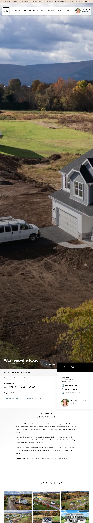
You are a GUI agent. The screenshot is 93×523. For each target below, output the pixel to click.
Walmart (18, 453)
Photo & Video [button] (49, 11)
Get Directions (69, 389)
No (88, 1)
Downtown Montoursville (50, 440)
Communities (6, 377)
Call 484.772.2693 (70, 385)
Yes (86, 1)
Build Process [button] (38, 11)
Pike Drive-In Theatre (37, 448)
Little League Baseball (46, 437)
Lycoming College (41, 450)
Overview (7, 372)
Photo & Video (16, 372)
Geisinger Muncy (28, 450)
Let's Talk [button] (59, 11)
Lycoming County (13, 377)
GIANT (67, 450)
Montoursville (21, 377)
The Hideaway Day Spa (61, 448)
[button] (16, 11)
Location (26, 372)
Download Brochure (13, 399)
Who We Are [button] (27, 11)
